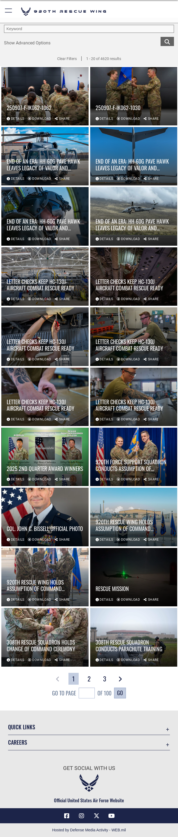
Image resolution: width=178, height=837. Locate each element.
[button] (8, 11)
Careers (17, 742)
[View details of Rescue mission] (133, 577)
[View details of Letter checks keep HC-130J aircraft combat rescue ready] (45, 277)
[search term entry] (89, 29)
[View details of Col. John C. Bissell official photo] (45, 517)
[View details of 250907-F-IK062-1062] (45, 96)
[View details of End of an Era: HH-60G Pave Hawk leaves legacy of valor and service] (45, 156)
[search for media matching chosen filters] (167, 41)
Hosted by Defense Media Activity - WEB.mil (89, 830)
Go (120, 693)
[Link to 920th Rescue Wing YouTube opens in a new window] (111, 816)
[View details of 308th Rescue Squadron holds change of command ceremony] (45, 637)
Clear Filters (67, 59)
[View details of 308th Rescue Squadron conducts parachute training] (133, 637)
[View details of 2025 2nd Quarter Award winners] (45, 457)
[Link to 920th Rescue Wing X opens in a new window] (96, 816)
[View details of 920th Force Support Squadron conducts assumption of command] (133, 457)
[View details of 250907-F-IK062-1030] (133, 96)
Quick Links (21, 727)
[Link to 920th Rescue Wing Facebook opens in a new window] (67, 816)
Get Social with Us (89, 768)
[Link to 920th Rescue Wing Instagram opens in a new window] (82, 816)
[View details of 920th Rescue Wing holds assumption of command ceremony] (133, 517)
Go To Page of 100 (81, 693)
